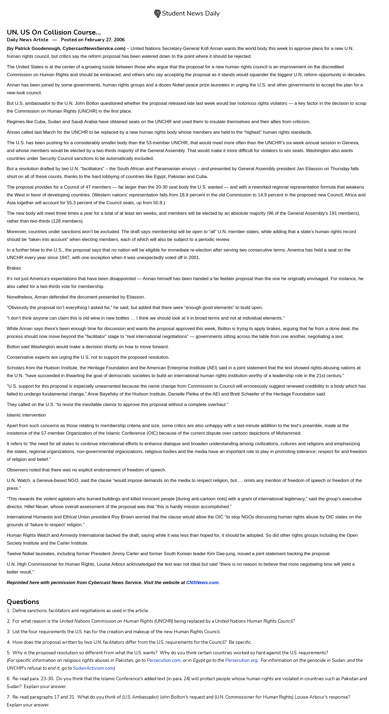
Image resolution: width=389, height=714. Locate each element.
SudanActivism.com (93, 668)
